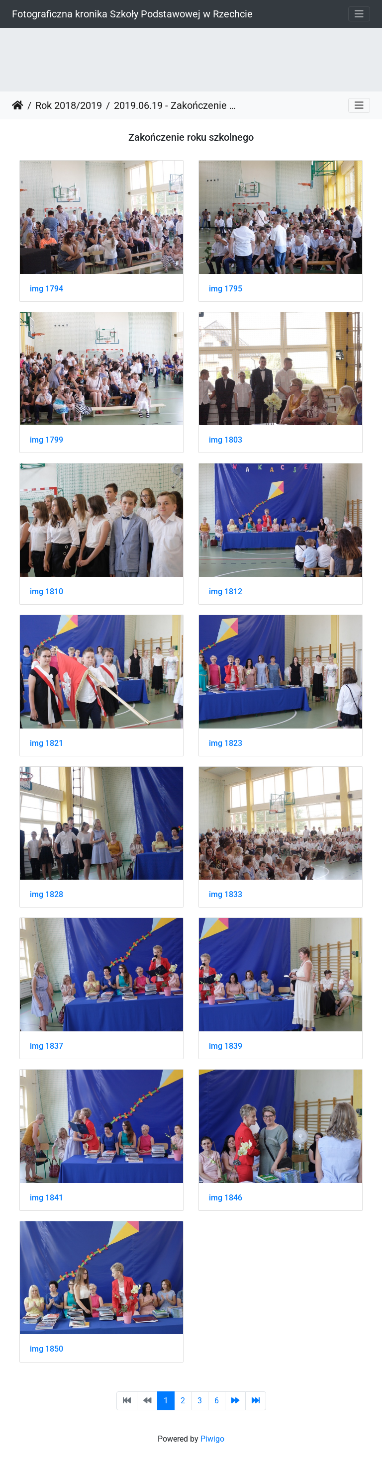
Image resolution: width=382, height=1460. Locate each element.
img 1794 (46, 288)
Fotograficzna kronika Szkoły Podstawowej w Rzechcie (132, 14)
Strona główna (17, 105)
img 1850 (46, 1349)
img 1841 (46, 1197)
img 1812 (225, 591)
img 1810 (46, 591)
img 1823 (225, 743)
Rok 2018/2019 (68, 105)
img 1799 (46, 440)
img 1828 (46, 894)
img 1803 (225, 440)
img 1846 (225, 1197)
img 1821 (46, 743)
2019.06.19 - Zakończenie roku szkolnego (175, 105)
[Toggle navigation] (359, 13)
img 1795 (225, 288)
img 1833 (225, 894)
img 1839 (225, 1046)
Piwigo (212, 1439)
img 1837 (46, 1046)
